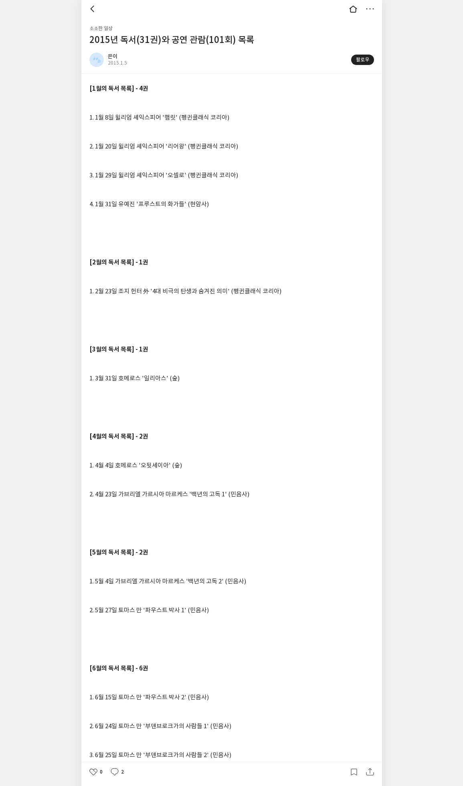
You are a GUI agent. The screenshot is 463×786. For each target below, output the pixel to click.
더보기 (370, 9)
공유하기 (370, 772)
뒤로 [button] (93, 9)
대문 (353, 9)
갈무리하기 (354, 772)
